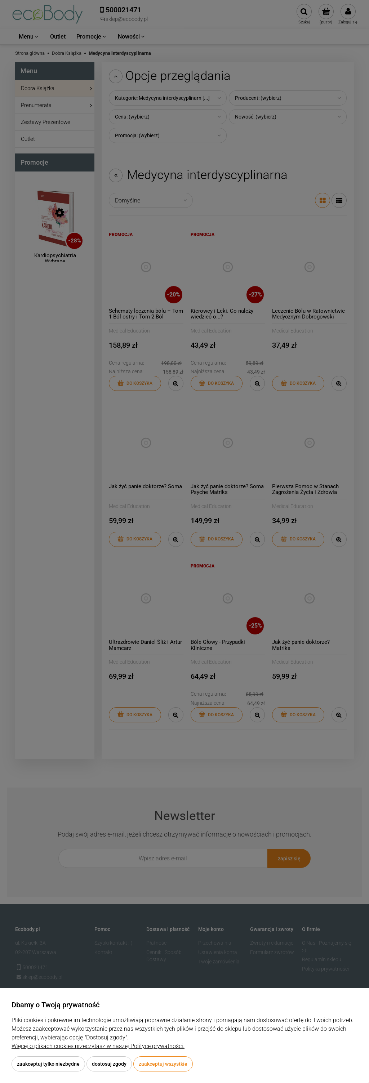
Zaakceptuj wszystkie (163, 1064)
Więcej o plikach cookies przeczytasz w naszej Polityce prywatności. (98, 1046)
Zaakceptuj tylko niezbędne (48, 1064)
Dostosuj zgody (109, 1064)
